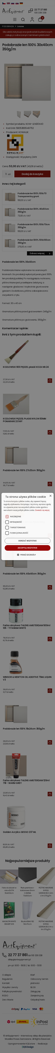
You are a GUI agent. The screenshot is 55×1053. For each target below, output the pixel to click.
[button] (27, 554)
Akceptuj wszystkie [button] (27, 548)
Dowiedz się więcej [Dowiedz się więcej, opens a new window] (42, 510)
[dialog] (27, 526)
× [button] (50, 496)
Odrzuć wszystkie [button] (27, 540)
